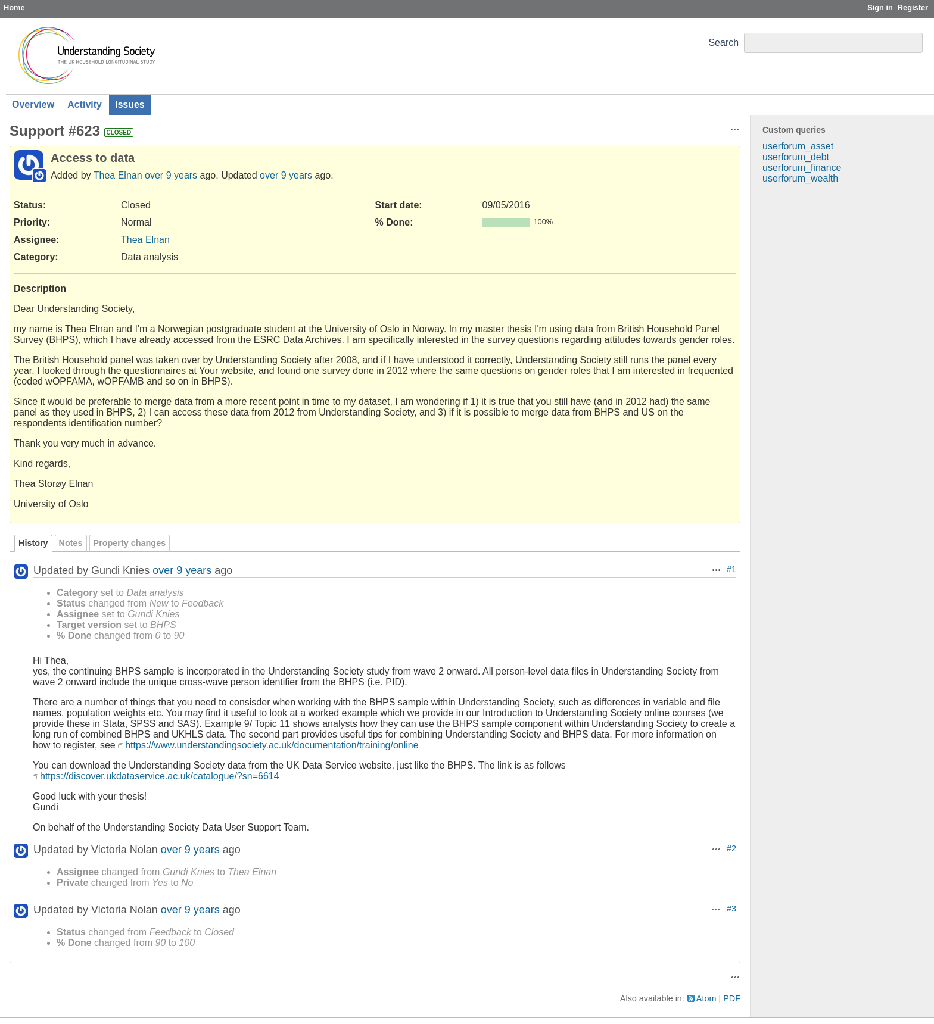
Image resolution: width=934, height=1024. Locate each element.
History (33, 543)
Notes (71, 543)
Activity (84, 104)
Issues (130, 104)
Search (723, 43)
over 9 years (171, 175)
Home (14, 7)
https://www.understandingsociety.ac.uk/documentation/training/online (271, 745)
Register (913, 7)
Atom (706, 998)
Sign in (880, 7)
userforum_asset (797, 146)
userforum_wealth (800, 178)
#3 (731, 908)
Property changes (130, 543)
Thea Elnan (118, 175)
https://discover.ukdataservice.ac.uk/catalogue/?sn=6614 (159, 776)
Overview (33, 104)
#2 (731, 848)
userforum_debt (795, 157)
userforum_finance (802, 168)
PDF (731, 998)
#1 (731, 569)
